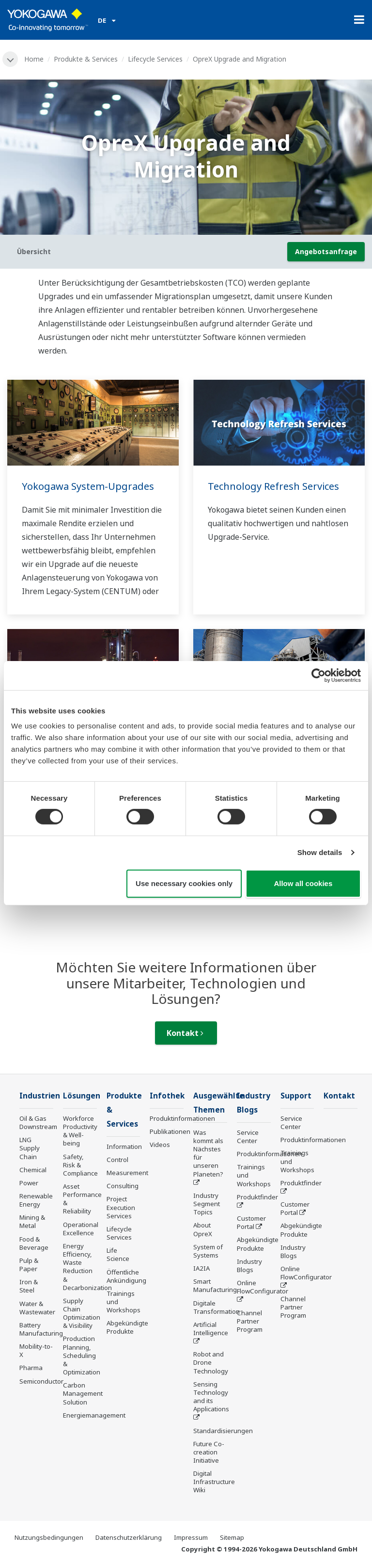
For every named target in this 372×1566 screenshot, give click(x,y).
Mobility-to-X (36, 1350)
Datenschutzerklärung (128, 1537)
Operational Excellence (80, 1228)
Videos (160, 1144)
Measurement (127, 1172)
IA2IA (201, 1268)
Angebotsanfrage (326, 251)
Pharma (31, 1367)
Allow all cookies (303, 883)
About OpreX (202, 1229)
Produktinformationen (182, 1118)
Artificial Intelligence (210, 1328)
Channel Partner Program (250, 1321)
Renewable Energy (36, 1200)
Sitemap (232, 1537)
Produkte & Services (86, 59)
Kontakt (185, 1033)
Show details (319, 852)
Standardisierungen (223, 1430)
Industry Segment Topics (206, 1203)
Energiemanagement (94, 1415)
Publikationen (170, 1131)
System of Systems (208, 1251)
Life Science (118, 1254)
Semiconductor (41, 1381)
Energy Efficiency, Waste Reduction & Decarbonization (87, 1267)
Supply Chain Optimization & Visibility (81, 1313)
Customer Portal (251, 1222)
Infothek (167, 1096)
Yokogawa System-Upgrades (88, 486)
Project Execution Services (121, 1207)
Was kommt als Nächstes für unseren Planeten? (208, 1153)
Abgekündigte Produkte (127, 1327)
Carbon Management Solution (83, 1393)
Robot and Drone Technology (210, 1362)
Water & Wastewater (37, 1307)
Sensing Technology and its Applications (211, 1396)
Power (28, 1183)
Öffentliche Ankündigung (126, 1276)
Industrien (39, 1096)
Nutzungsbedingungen (49, 1537)
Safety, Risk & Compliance (80, 1165)
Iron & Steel (28, 1285)
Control (117, 1159)
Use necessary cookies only (184, 883)
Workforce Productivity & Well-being (80, 1130)
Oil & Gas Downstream (38, 1122)
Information (124, 1146)
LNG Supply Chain (29, 1148)
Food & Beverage (33, 1243)
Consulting (123, 1185)
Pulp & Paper (28, 1264)
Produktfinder (257, 1197)
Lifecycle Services (155, 59)
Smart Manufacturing (215, 1285)
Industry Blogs (249, 1265)
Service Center (248, 1136)
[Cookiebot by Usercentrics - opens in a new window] (318, 675)
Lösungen (81, 1096)
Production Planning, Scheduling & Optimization (81, 1355)
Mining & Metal (32, 1221)
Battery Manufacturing (41, 1329)
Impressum (191, 1537)
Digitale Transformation (216, 1307)
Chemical (32, 1169)
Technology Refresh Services (273, 486)
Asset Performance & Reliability (82, 1198)
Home (34, 59)
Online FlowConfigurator (262, 1286)
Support (295, 1096)
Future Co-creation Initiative (208, 1452)
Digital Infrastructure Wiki (214, 1481)
